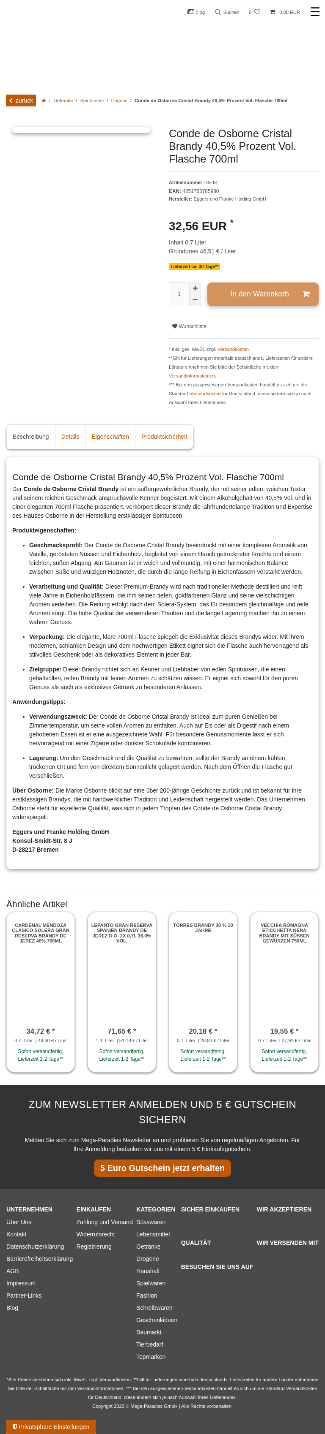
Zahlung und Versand (105, 1222)
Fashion (146, 1295)
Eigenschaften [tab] (110, 436)
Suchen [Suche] (227, 12)
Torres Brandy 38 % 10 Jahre (203, 928)
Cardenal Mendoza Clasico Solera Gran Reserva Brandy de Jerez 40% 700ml (40, 933)
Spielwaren (150, 1283)
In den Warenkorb (269, 294)
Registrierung (94, 1246)
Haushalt (148, 1271)
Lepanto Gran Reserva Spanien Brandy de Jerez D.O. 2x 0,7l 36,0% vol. (122, 933)
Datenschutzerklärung (35, 1246)
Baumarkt (149, 1332)
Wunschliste (189, 326)
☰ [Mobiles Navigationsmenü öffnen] (315, 12)
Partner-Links (23, 1295)
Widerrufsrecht (96, 1234)
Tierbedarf (149, 1344)
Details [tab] (70, 436)
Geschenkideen (156, 1320)
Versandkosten (233, 349)
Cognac (119, 100)
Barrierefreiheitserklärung (39, 1258)
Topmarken (150, 1356)
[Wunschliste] (254, 12)
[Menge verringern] (195, 300)
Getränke (63, 100)
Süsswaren (150, 1222)
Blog (196, 12)
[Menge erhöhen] (195, 288)
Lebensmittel (153, 1234)
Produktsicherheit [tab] (164, 436)
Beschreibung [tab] (31, 436)
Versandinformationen (192, 375)
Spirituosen (92, 100)
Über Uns (18, 1222)
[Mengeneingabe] (179, 294)
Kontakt (16, 1234)
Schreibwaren (154, 1307)
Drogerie (147, 1258)
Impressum (21, 1283)
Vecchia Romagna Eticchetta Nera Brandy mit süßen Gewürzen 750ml (284, 933)
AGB (12, 1271)
